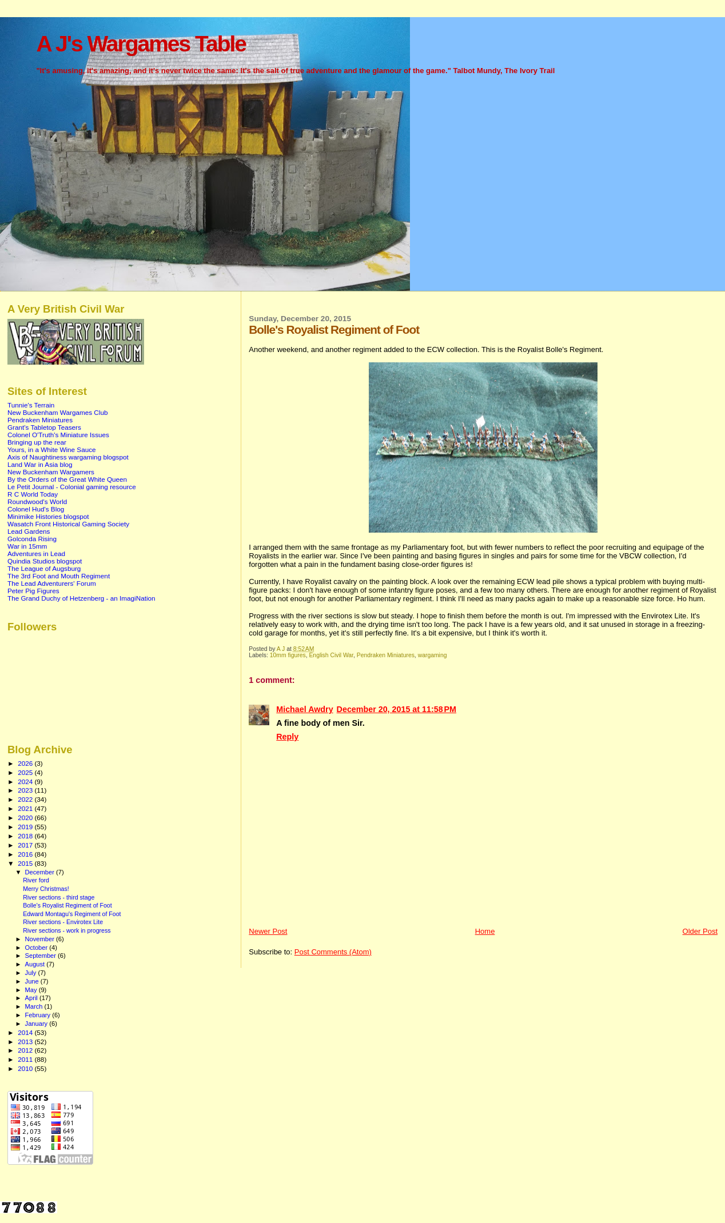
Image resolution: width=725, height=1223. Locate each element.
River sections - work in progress (66, 930)
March (35, 1006)
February (39, 1015)
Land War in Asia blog (40, 464)
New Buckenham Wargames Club (57, 412)
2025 (26, 772)
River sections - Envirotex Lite (63, 921)
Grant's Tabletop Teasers (44, 427)
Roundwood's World (37, 501)
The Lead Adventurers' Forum (51, 583)
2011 (26, 1059)
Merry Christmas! (46, 888)
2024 (26, 781)
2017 (26, 845)
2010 (26, 1068)
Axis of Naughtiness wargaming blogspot (68, 457)
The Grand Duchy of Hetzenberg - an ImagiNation (81, 598)
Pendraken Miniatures (386, 655)
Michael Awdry (304, 709)
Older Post (700, 931)
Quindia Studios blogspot (44, 561)
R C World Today (32, 494)
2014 (26, 1032)
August (36, 964)
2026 (26, 763)
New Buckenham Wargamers (50, 471)
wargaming (432, 655)
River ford (36, 880)
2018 (26, 836)
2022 (26, 799)
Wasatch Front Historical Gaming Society (68, 523)
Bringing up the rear (36, 442)
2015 (26, 863)
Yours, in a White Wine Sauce (51, 449)
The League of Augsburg (44, 568)
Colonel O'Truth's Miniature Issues (58, 434)
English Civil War (331, 655)
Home (485, 931)
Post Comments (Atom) (333, 952)
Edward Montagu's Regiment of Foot (72, 913)
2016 (26, 854)
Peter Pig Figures (33, 590)
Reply (287, 736)
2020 (26, 817)
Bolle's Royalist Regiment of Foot (67, 905)
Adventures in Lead (36, 553)
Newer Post (268, 931)
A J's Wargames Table (141, 43)
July (31, 972)
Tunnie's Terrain (30, 405)
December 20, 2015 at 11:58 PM (396, 709)
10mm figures (288, 655)
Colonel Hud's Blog (35, 509)
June (33, 981)
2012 (26, 1050)
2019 (26, 826)
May (32, 989)
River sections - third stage (58, 897)
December (40, 872)
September (41, 955)
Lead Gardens (28, 531)
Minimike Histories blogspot (48, 516)
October (37, 947)
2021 (26, 808)
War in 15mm (27, 546)
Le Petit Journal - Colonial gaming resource (71, 486)
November (40, 939)
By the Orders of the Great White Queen (67, 479)
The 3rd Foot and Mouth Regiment (58, 575)
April (32, 997)
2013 (26, 1041)
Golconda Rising (32, 538)
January (37, 1023)
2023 (26, 790)
